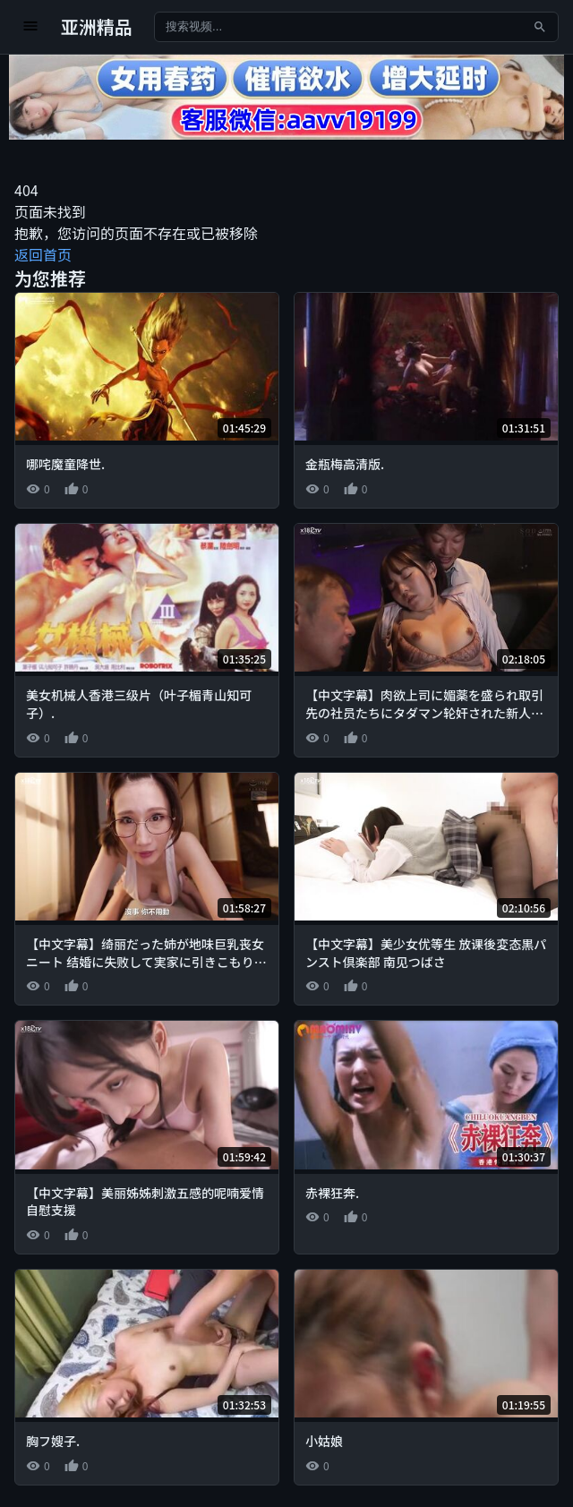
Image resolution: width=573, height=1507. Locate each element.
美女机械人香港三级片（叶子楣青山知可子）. (139, 704)
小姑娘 (324, 1441)
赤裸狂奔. (332, 1193)
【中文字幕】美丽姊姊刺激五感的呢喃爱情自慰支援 (145, 1202)
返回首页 (43, 254)
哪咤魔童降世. (65, 464)
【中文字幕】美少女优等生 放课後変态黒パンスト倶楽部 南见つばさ (425, 953)
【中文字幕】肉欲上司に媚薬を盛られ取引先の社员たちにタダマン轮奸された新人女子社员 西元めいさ (424, 712)
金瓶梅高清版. (344, 464)
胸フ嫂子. (53, 1441)
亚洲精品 (97, 26)
